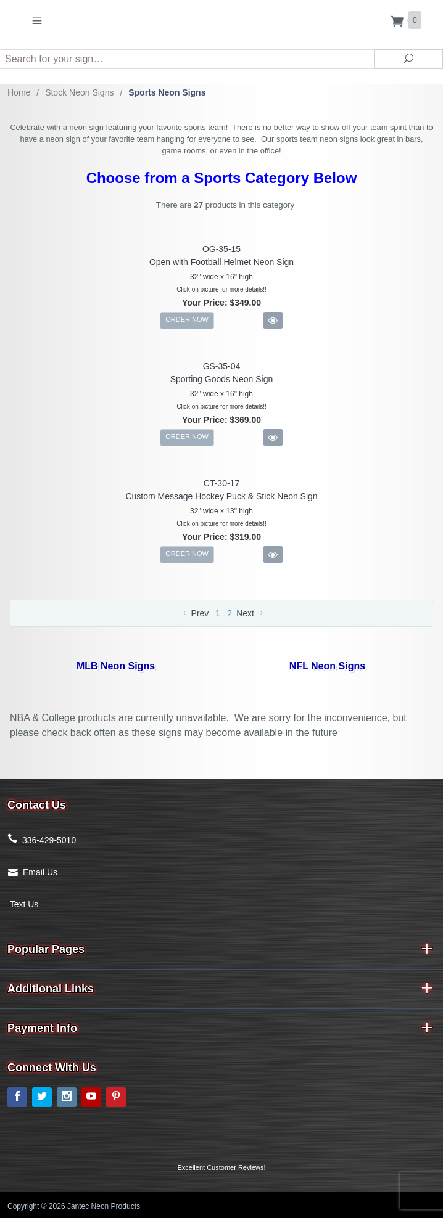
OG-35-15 (221, 249)
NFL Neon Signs (327, 666)
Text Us (22, 904)
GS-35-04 (222, 366)
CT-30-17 (221, 483)
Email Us (40, 872)
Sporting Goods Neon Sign (221, 379)
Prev (194, 613)
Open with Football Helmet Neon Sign (221, 262)
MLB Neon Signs (116, 666)
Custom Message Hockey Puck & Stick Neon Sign (221, 496)
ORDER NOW (187, 319)
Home (18, 92)
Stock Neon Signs (79, 92)
